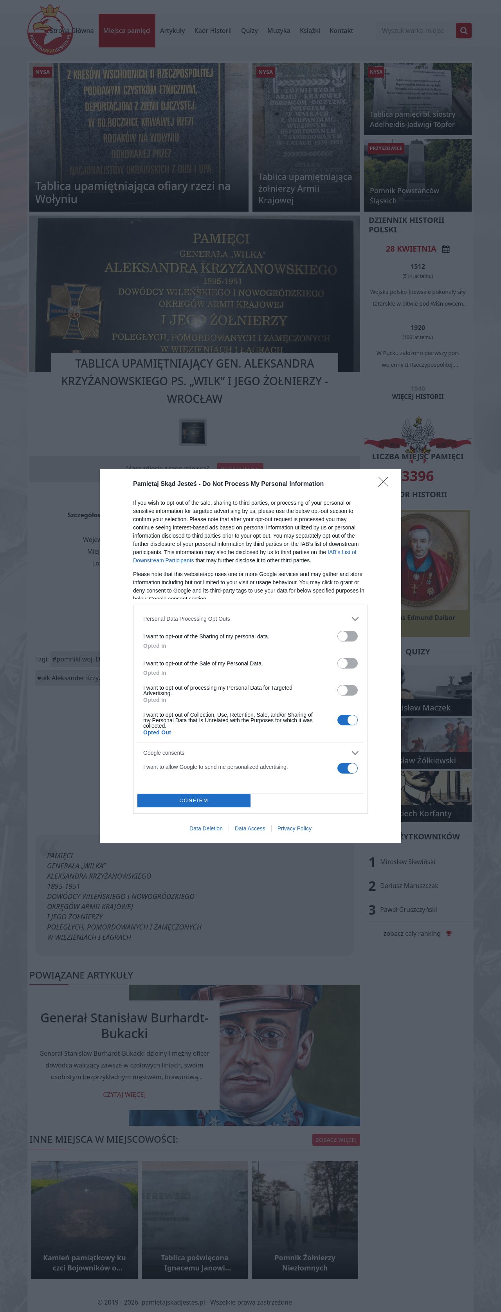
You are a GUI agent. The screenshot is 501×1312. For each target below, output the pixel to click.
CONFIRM (194, 800)
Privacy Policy (295, 828)
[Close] (385, 484)
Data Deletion (206, 828)
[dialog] (250, 656)
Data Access (250, 828)
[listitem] (250, 619)
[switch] (347, 636)
